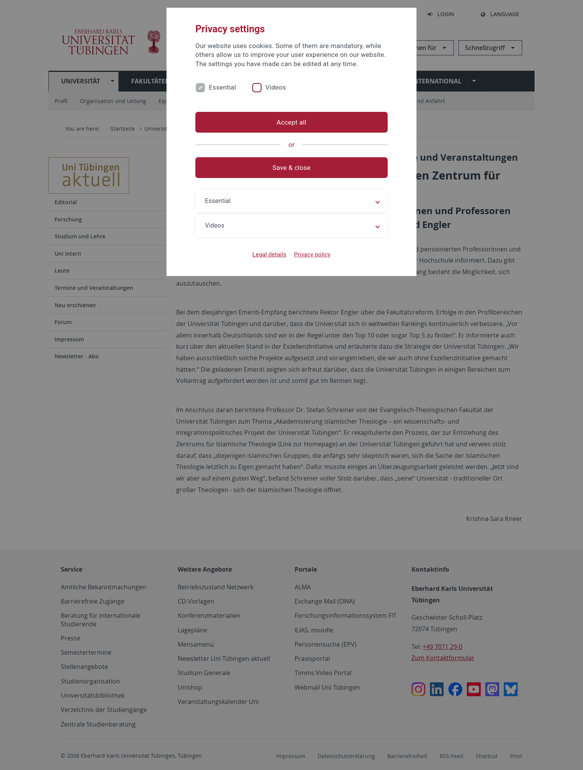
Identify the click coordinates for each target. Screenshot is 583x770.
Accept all (291, 122)
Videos (275, 87)
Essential (222, 87)
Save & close (292, 167)
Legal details (270, 254)
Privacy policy (312, 254)
